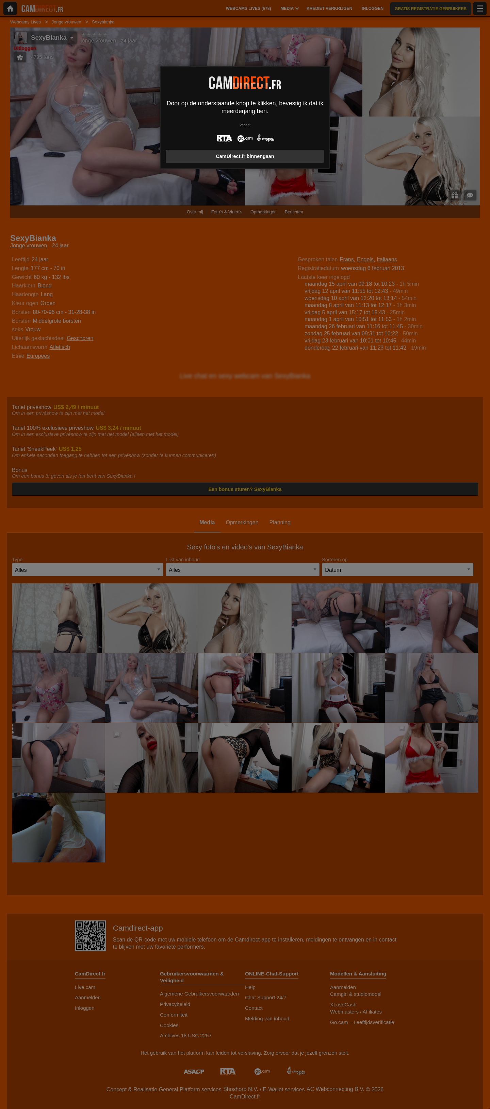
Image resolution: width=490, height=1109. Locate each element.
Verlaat (245, 125)
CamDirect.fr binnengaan (245, 156)
